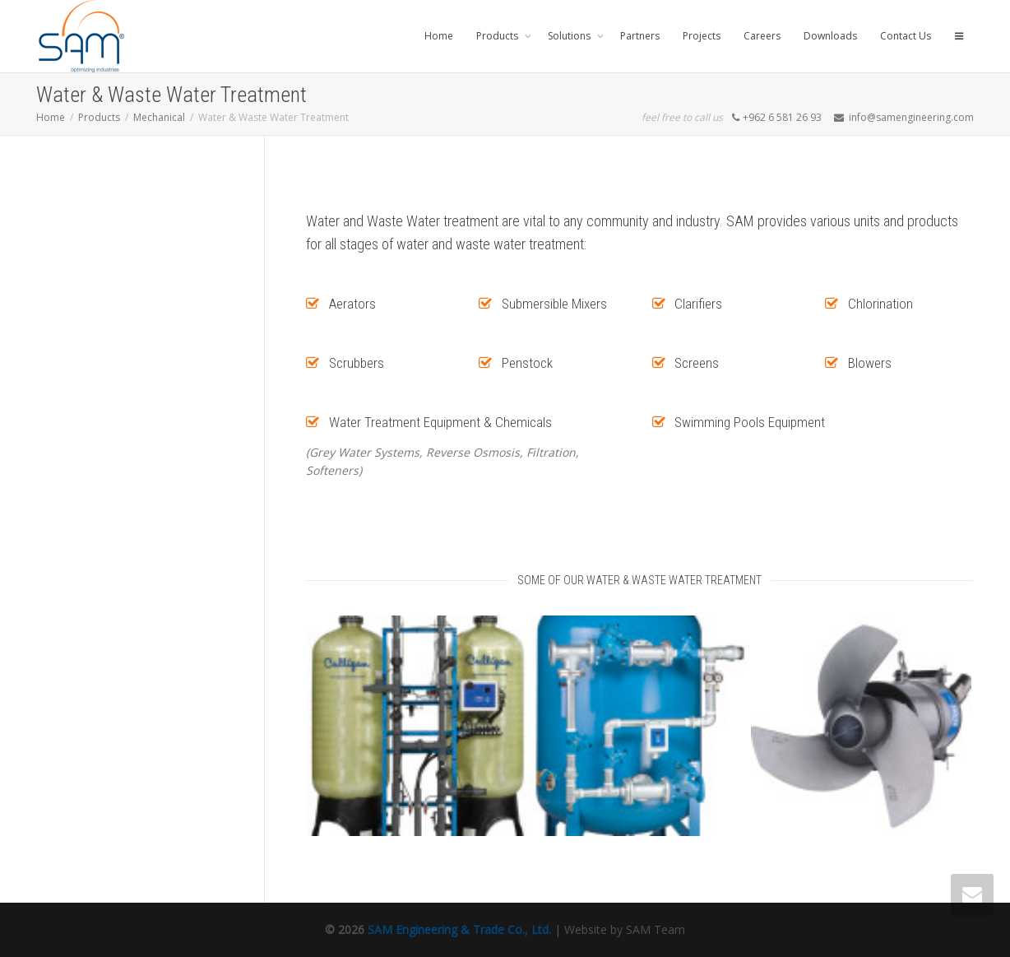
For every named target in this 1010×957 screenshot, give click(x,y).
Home (438, 36)
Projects (701, 36)
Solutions (570, 36)
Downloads (830, 36)
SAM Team (655, 929)
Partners (640, 36)
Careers (762, 36)
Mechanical (159, 117)
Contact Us (905, 36)
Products (498, 36)
